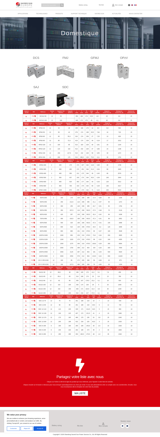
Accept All (40, 428)
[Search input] (51, 5)
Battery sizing (83, 5)
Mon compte (119, 5)
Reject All (27, 428)
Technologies (41, 13)
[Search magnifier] (62, 5)
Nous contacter (135, 13)
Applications (23, 13)
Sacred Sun (99, 13)
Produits (59, 13)
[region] (26, 422)
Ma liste (101, 5)
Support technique (79, 13)
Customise (13, 428)
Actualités (116, 13)
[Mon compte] (103, 424)
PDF (34, 116)
